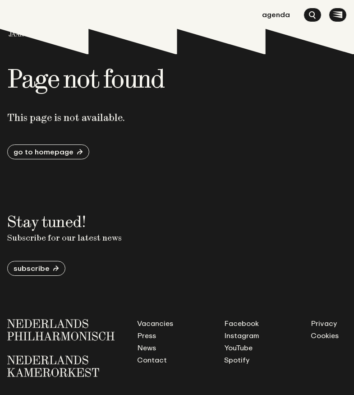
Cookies (325, 335)
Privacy (324, 323)
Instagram (241, 335)
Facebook (241, 323)
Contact (152, 359)
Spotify (236, 359)
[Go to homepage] (16, 22)
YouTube (238, 347)
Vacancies (155, 323)
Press (146, 335)
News (146, 347)
